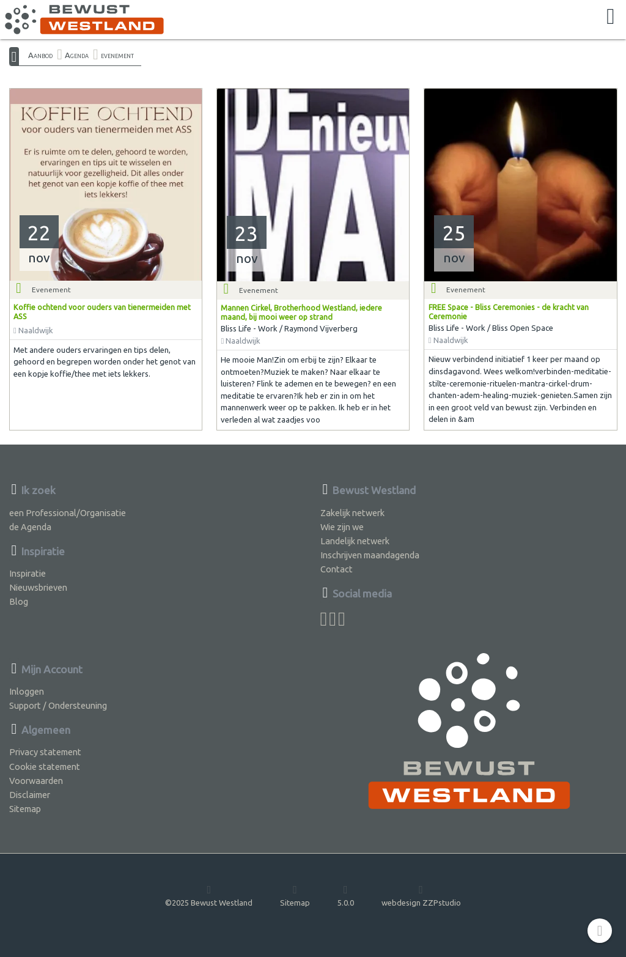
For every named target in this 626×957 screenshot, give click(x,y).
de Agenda (30, 527)
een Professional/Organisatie (67, 513)
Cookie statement (44, 766)
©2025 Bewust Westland (208, 895)
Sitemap (25, 809)
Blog (18, 601)
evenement (117, 55)
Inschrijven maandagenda (369, 555)
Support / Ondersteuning (58, 705)
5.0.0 (345, 895)
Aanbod (40, 55)
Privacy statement (45, 752)
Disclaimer (29, 794)
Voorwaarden (36, 780)
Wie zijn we (342, 527)
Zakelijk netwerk (352, 513)
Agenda (77, 55)
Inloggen (26, 691)
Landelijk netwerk (354, 541)
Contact (336, 569)
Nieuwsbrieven (38, 587)
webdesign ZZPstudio (421, 895)
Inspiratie (27, 573)
